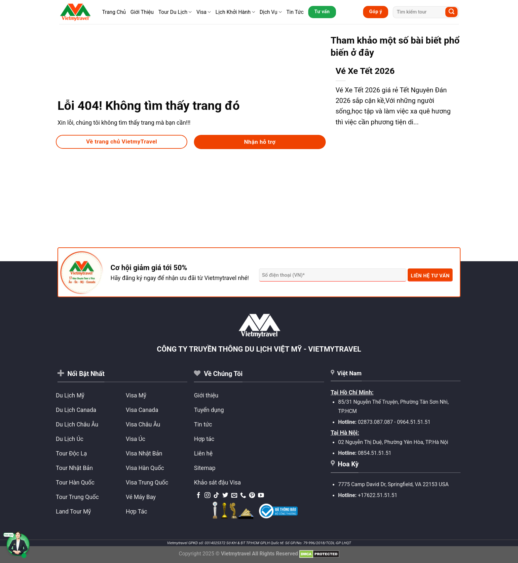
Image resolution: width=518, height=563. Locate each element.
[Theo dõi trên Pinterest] (252, 495)
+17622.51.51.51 (377, 495)
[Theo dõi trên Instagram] (207, 495)
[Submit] (451, 12)
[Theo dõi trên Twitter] (225, 495)
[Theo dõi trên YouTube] (261, 495)
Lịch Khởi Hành (235, 12)
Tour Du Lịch (175, 12)
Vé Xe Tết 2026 (365, 71)
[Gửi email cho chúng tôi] (234, 495)
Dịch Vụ (271, 12)
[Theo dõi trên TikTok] (216, 495)
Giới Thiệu (142, 12)
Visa (203, 12)
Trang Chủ (114, 12)
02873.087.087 (375, 422)
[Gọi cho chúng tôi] (243, 495)
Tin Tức (295, 12)
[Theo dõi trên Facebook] (199, 495)
